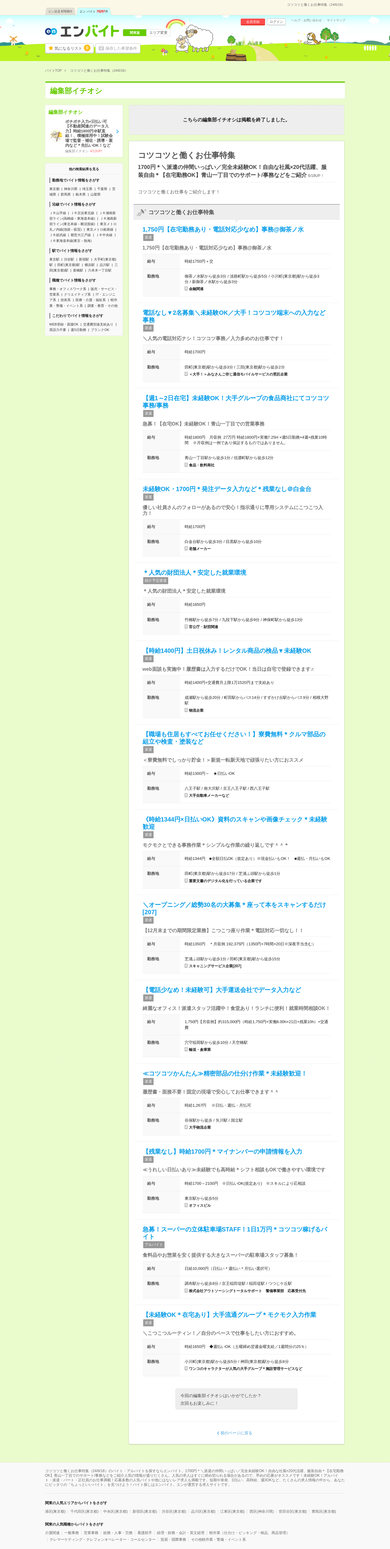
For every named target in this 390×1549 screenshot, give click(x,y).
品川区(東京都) (203, 1511)
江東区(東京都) (232, 1511)
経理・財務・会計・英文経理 (180, 1533)
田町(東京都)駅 (68, 265)
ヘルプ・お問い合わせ (306, 20)
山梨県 (95, 194)
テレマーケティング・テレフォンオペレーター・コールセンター (103, 1539)
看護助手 (144, 1533)
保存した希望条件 (121, 48)
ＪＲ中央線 (104, 235)
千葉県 (102, 189)
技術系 (66, 300)
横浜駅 (90, 265)
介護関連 (52, 1533)
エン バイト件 (94, 11)
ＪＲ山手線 (57, 213)
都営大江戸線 (81, 235)
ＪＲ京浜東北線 (82, 213)
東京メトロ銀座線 (100, 229)
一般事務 (71, 1533)
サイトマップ (336, 20)
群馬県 (66, 194)
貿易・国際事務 (173, 1539)
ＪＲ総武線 (57, 235)
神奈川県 (70, 189)
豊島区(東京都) (324, 1511)
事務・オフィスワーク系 (67, 289)
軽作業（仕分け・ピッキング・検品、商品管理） (249, 1533)
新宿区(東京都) (145, 1511)
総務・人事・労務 (118, 1533)
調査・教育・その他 (102, 305)
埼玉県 (87, 189)
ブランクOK (100, 330)
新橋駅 (78, 270)
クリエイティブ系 (77, 294)
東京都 (54, 189)
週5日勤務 (78, 330)
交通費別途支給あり (98, 324)
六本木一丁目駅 (100, 270)
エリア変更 (158, 33)
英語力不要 (57, 330)
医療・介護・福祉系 (91, 300)
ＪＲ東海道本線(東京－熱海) (70, 241)
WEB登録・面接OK (64, 324)
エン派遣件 (60, 11)
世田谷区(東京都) (293, 1511)
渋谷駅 (69, 259)
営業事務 (91, 1533)
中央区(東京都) (115, 1511)
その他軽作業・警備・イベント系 (218, 1539)
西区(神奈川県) (262, 1511)
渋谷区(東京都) (174, 1511)
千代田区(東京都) (84, 1511)
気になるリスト (72, 48)
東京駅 (54, 259)
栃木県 (81, 194)
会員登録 (253, 21)
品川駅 (105, 265)
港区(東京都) (55, 1511)
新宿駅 (84, 259)
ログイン (276, 21)
